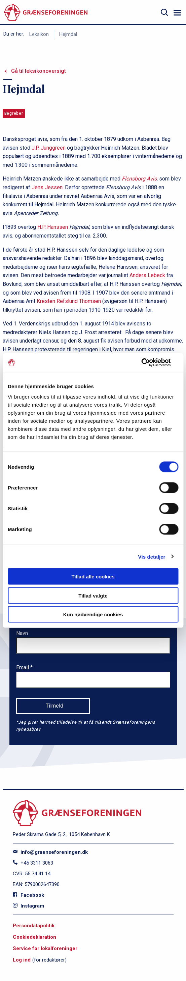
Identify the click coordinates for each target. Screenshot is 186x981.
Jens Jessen (46, 187)
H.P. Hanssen (52, 227)
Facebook (28, 895)
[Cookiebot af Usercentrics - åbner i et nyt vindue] (148, 362)
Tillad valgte (92, 595)
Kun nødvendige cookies (93, 614)
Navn (22, 633)
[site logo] (45, 12)
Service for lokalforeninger (45, 948)
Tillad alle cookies (92, 576)
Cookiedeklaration (34, 937)
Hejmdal (68, 34)
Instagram (28, 906)
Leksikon (39, 34)
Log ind (22, 960)
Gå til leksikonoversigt (38, 71)
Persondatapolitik (33, 926)
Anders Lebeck (147, 275)
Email (23, 667)
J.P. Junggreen (49, 148)
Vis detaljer (151, 556)
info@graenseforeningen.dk (50, 852)
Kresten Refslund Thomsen (69, 301)
